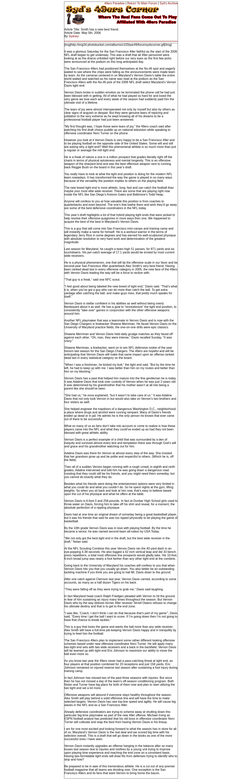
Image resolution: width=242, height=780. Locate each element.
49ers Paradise (114, 3)
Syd (162, 3)
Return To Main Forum (142, 3)
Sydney (74, 36)
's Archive (171, 3)
